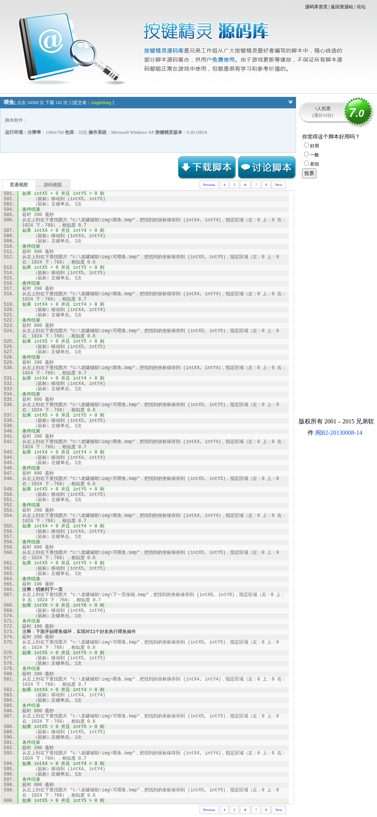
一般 (311, 155)
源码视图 (53, 184)
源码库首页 (316, 6)
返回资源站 (342, 6)
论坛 (361, 6)
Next (278, 185)
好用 (311, 146)
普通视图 (19, 184)
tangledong (101, 102)
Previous (209, 185)
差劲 (311, 164)
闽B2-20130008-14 (338, 432)
